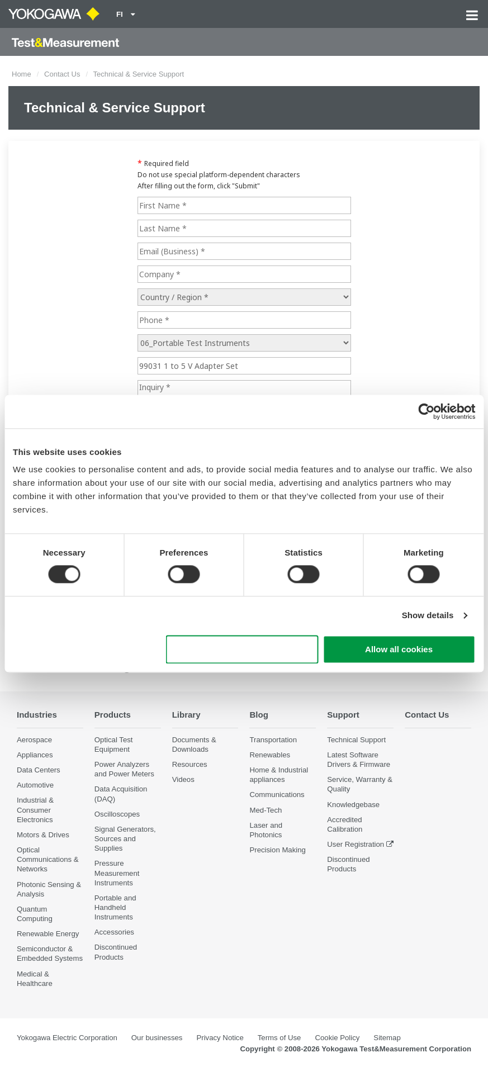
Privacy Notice (219, 1038)
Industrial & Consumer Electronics (35, 810)
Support (343, 714)
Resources (189, 765)
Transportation (273, 740)
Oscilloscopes (117, 814)
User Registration (355, 845)
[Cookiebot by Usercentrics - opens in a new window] (426, 411)
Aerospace (34, 740)
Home (21, 74)
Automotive (35, 785)
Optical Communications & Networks (48, 860)
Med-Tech (265, 810)
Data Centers (38, 770)
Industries (37, 714)
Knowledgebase (353, 804)
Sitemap (386, 1038)
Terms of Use (279, 1038)
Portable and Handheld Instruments (115, 907)
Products (113, 714)
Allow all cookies (399, 649)
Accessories (114, 932)
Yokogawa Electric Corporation (67, 1038)
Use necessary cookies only (242, 649)
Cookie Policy (337, 1038)
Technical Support (356, 740)
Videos (183, 780)
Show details (428, 615)
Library (186, 714)
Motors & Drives (43, 835)
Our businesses (157, 1038)
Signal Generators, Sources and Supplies (125, 839)
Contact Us (62, 74)
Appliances (35, 755)
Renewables (269, 755)
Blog (258, 714)
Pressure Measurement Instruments (117, 873)
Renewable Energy (48, 934)
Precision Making (277, 850)
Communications (276, 795)
